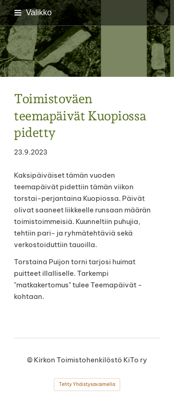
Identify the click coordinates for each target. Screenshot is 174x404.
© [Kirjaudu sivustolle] (30, 359)
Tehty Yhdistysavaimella (87, 384)
